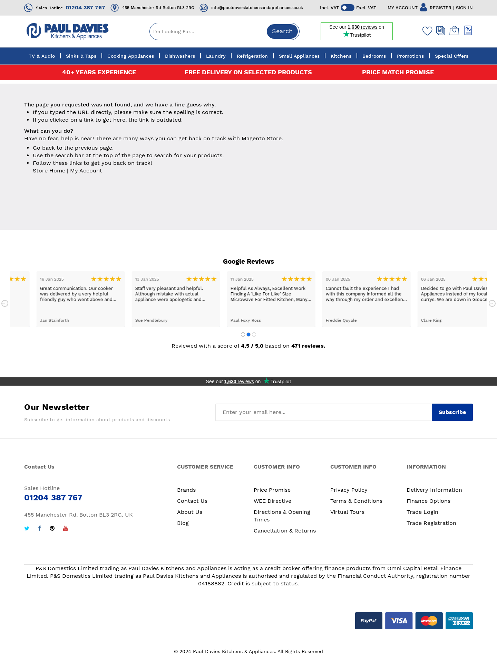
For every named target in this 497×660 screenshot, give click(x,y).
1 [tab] (243, 334)
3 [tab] (254, 334)
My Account (86, 170)
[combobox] (224, 31)
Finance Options (428, 501)
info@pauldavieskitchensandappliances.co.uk (257, 7)
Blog (183, 523)
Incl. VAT (329, 7)
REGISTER (440, 7)
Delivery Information (434, 490)
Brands (186, 490)
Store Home (49, 170)
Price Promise (272, 490)
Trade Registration (431, 523)
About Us (189, 512)
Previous (4, 303)
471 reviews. (308, 345)
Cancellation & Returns (285, 530)
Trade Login (422, 512)
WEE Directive (272, 501)
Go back (44, 147)
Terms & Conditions (356, 501)
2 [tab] (248, 334)
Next (492, 303)
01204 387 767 (85, 7)
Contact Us (192, 501)
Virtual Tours (347, 512)
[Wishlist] (426, 31)
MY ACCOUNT (403, 7)
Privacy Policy (349, 490)
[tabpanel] (58, 299)
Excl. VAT (366, 7)
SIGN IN (464, 7)
